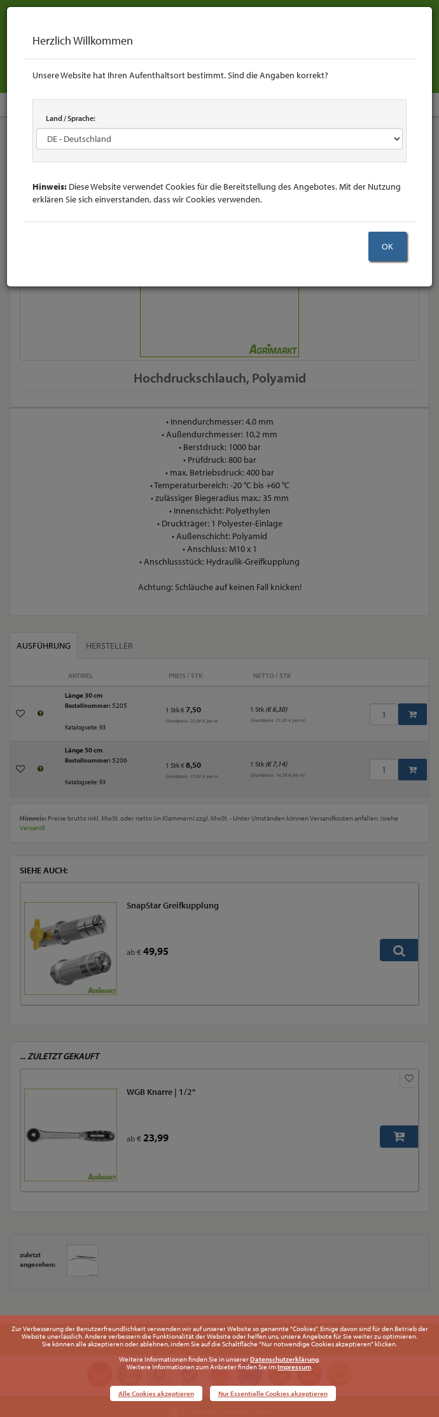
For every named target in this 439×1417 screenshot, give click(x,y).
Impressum (294, 1366)
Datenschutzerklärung (284, 1359)
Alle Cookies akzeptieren (156, 1393)
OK (387, 246)
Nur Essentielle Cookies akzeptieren (273, 1393)
